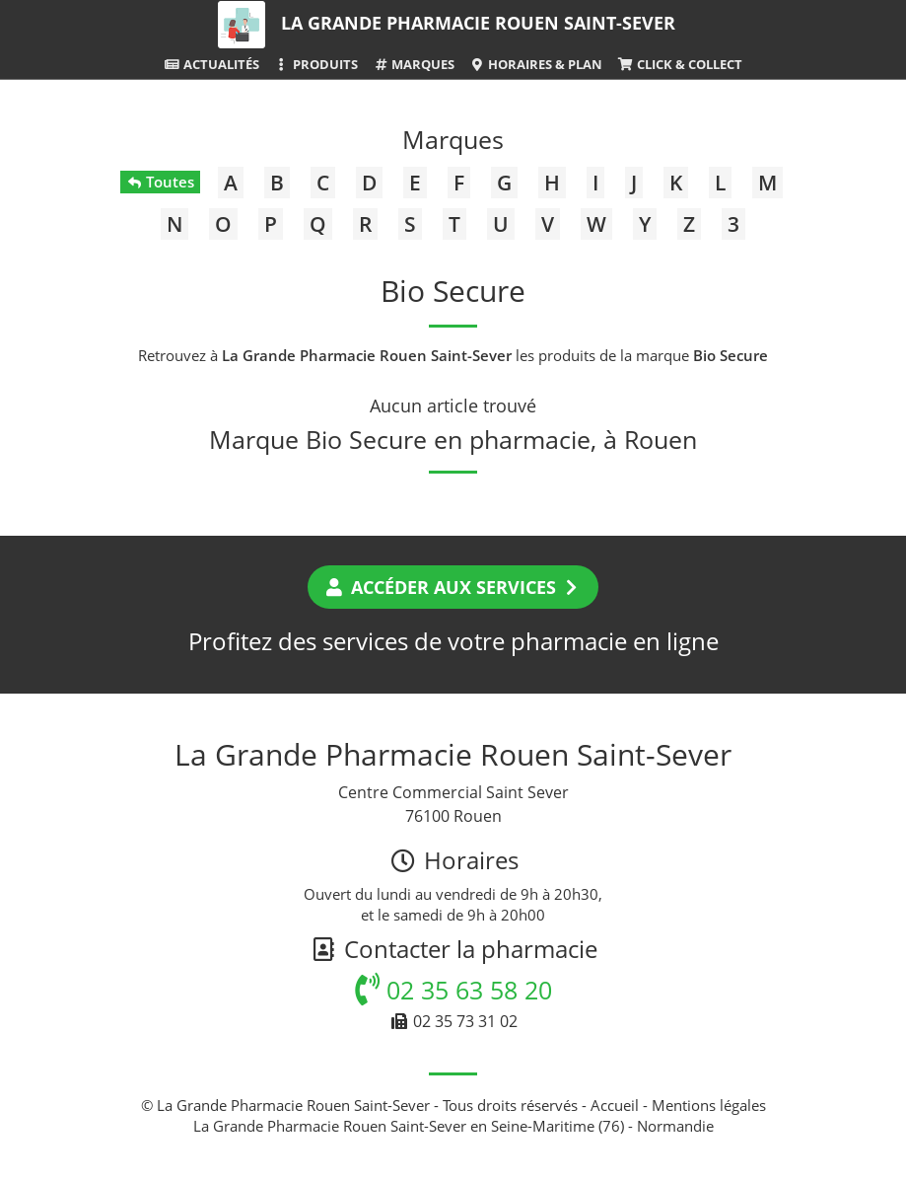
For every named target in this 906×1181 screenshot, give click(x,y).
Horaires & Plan (535, 64)
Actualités (211, 64)
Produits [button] (316, 64)
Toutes (160, 181)
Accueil (615, 1105)
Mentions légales (709, 1105)
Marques (413, 64)
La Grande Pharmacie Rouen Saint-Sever (478, 23)
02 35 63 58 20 (453, 989)
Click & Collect (679, 64)
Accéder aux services (453, 587)
